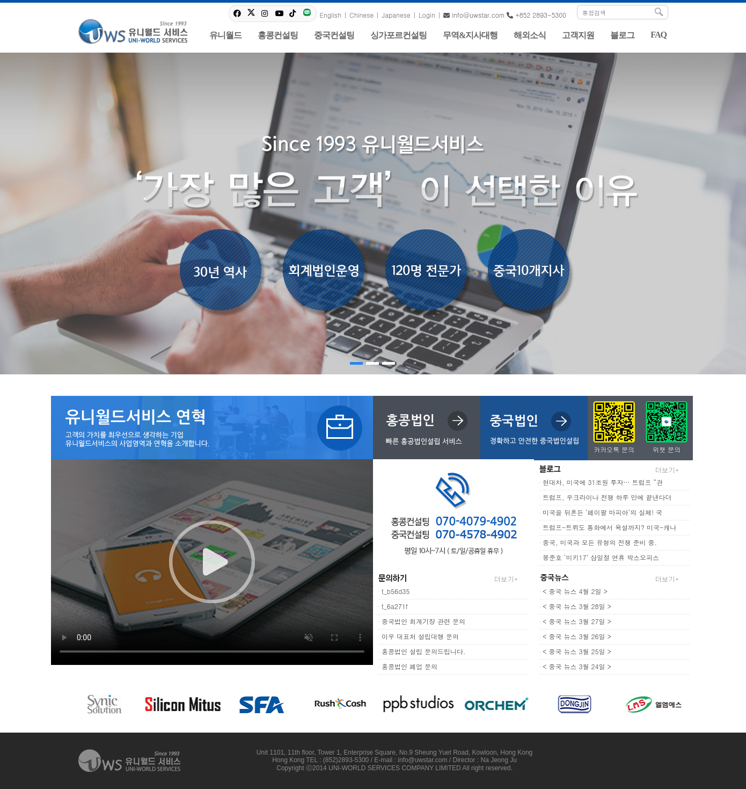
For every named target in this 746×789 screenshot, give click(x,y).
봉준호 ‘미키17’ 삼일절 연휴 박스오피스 (601, 557)
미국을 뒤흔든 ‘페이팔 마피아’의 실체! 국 (602, 512)
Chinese (361, 14)
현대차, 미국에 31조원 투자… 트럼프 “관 (603, 482)
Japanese (396, 14)
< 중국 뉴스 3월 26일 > (577, 636)
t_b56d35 (395, 591)
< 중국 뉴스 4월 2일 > (575, 591)
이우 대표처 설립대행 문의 (420, 636)
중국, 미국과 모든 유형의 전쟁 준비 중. (600, 542)
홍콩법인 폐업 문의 (409, 666)
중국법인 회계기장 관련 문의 (423, 621)
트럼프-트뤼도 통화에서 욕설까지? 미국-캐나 (609, 527)
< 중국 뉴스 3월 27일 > (577, 621)
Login (427, 14)
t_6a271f (395, 606)
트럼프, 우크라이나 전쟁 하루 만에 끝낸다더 (607, 497)
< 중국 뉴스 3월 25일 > (577, 651)
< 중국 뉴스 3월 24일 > (577, 666)
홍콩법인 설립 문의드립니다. (424, 651)
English (330, 14)
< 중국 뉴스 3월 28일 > (577, 606)
